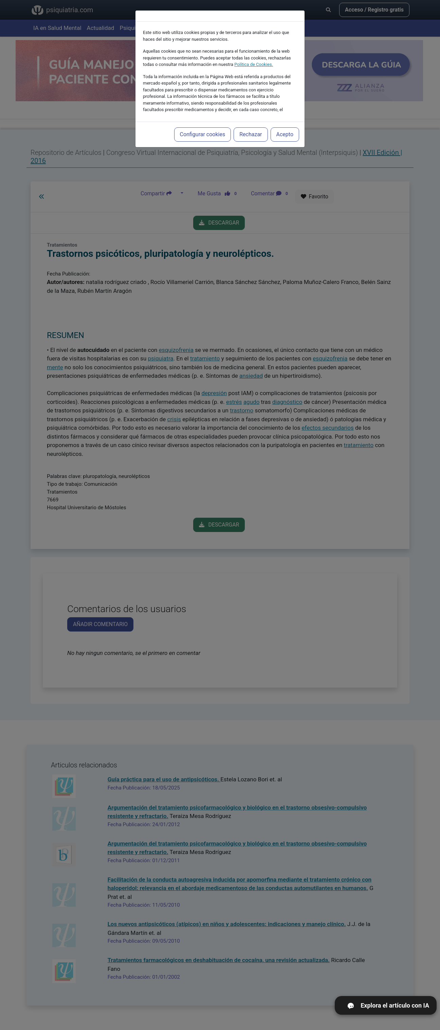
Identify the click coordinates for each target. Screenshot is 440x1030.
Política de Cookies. (253, 49)
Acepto (284, 119)
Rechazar (250, 119)
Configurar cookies (202, 119)
